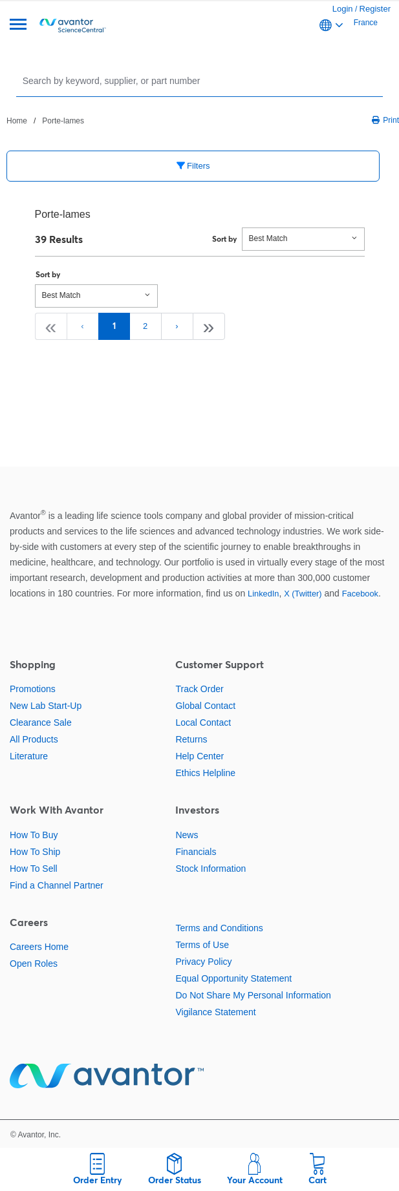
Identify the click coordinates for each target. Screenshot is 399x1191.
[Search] (201, 80)
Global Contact (205, 706)
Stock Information (210, 868)
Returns (191, 739)
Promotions (33, 689)
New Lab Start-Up (45, 706)
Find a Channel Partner (56, 885)
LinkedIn (263, 593)
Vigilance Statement (215, 1012)
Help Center (199, 756)
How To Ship (35, 852)
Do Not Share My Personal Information (252, 995)
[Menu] (18, 25)
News (186, 835)
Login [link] (342, 9)
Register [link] (375, 9)
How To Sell (34, 868)
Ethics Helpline (205, 773)
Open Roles (34, 963)
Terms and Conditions (219, 928)
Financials (195, 852)
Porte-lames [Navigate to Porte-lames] (63, 120)
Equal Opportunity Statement (233, 978)
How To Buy (34, 835)
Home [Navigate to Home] (16, 120)
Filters (193, 166)
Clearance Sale (41, 722)
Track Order (199, 689)
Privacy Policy (203, 961)
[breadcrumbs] (45, 120)
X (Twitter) (302, 593)
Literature (29, 756)
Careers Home (39, 947)
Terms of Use (201, 945)
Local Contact (203, 722)
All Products (34, 739)
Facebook (360, 593)
